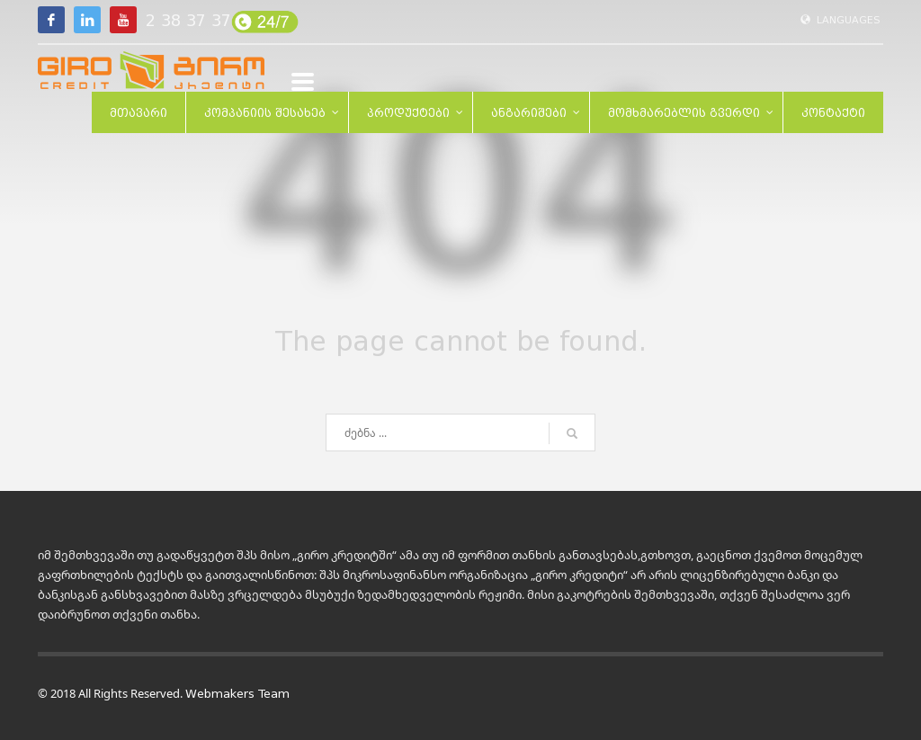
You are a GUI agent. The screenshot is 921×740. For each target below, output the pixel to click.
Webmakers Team (237, 693)
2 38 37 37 (188, 21)
